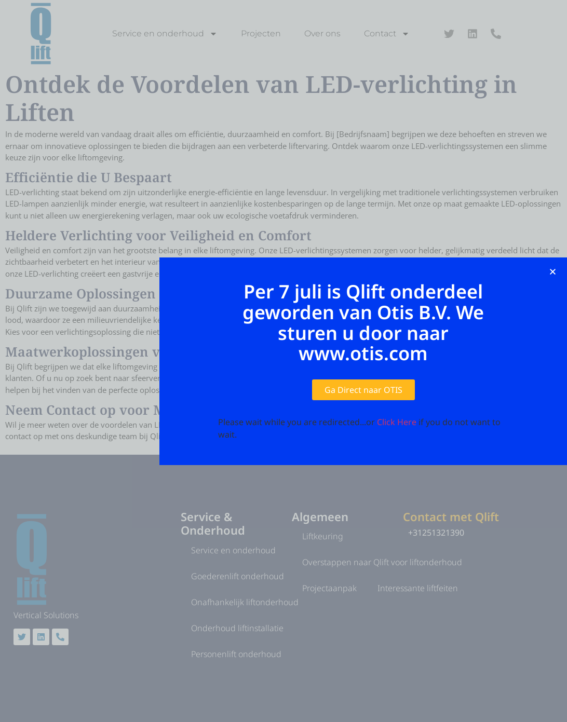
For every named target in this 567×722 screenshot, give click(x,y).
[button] (553, 272)
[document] (283, 361)
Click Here (396, 422)
